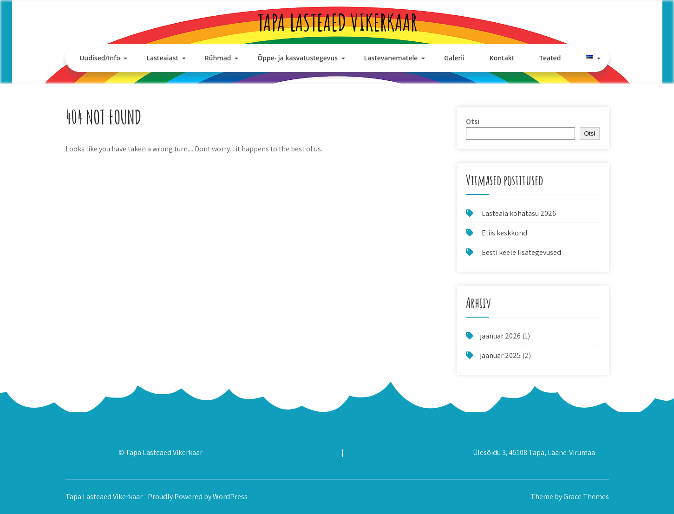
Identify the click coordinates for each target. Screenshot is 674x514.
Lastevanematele (391, 57)
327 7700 (325, 452)
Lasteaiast (162, 57)
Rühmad (218, 57)
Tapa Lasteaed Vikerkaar (337, 22)
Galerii (454, 57)
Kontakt (502, 57)
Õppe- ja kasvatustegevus (297, 57)
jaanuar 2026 (500, 336)
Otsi (472, 121)
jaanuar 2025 (500, 355)
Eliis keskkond (504, 233)
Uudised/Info (99, 57)
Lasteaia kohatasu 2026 (519, 213)
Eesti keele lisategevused (521, 252)
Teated (550, 57)
